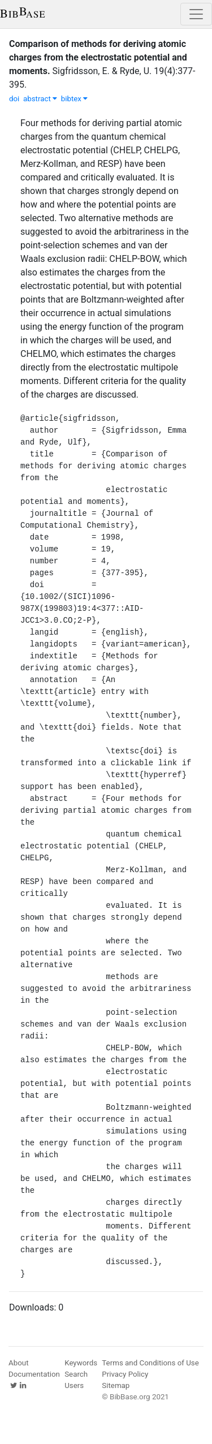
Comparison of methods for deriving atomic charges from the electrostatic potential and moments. (98, 57)
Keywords (80, 1363)
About (18, 1363)
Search (76, 1374)
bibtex (74, 98)
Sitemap (115, 1385)
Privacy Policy (125, 1374)
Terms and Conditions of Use (150, 1363)
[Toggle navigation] (196, 14)
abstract (40, 98)
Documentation (34, 1374)
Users (74, 1385)
